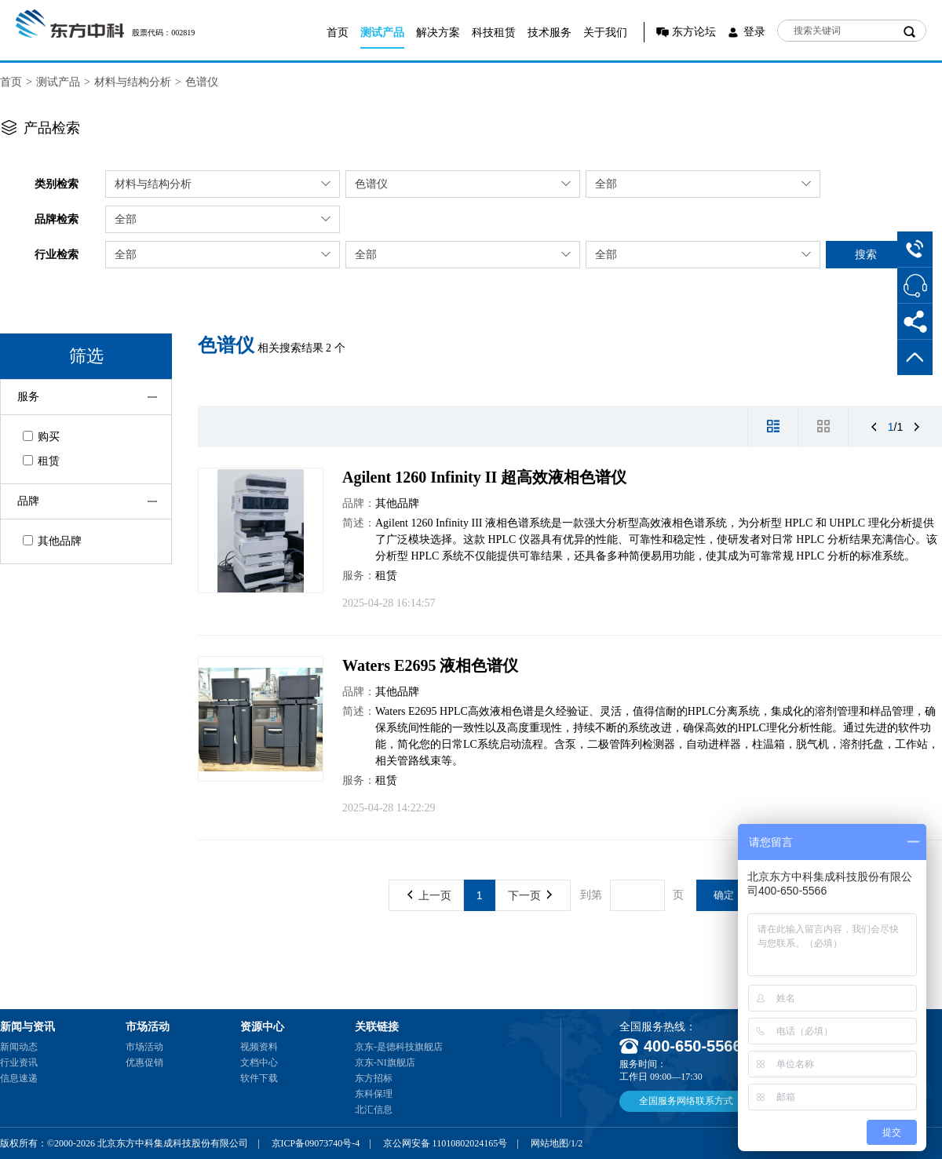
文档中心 (259, 1062)
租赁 (41, 461)
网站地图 (549, 1143)
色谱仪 (201, 82)
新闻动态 (19, 1046)
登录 (754, 32)
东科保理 (373, 1093)
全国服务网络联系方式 (686, 1100)
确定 (724, 895)
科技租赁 (494, 32)
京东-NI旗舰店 (385, 1062)
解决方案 (438, 32)
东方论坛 (694, 32)
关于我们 (605, 32)
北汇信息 (373, 1109)
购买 (41, 437)
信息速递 (19, 1078)
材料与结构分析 (132, 82)
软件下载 (259, 1078)
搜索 (866, 254)
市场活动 (144, 1046)
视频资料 (259, 1046)
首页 (338, 32)
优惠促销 (144, 1062)
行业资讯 (19, 1062)
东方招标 (373, 1078)
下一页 (530, 895)
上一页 (429, 895)
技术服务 (549, 32)
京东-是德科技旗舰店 (399, 1046)
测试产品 (382, 32)
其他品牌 (52, 541)
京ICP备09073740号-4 (316, 1143)
